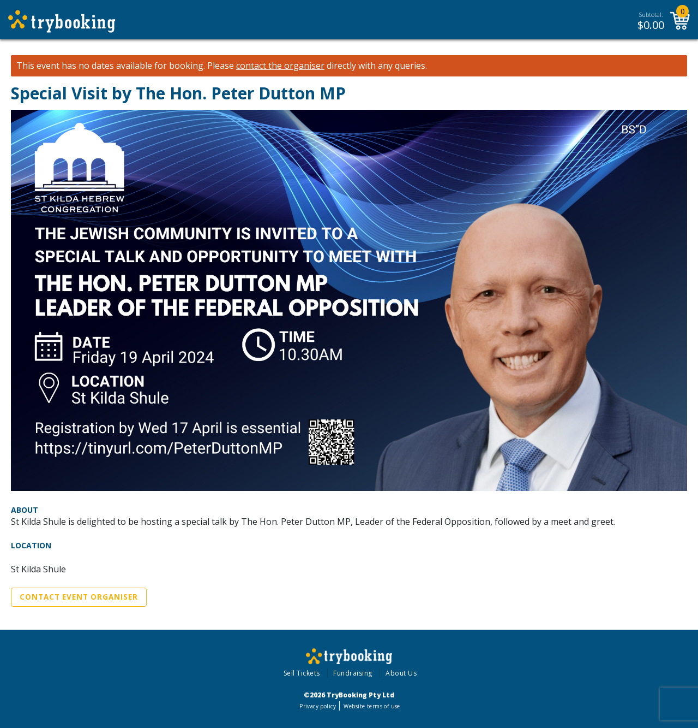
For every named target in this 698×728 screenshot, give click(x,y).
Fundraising (352, 673)
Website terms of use (372, 706)
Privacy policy (317, 706)
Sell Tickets (302, 673)
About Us (401, 673)
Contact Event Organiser (79, 597)
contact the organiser (280, 66)
